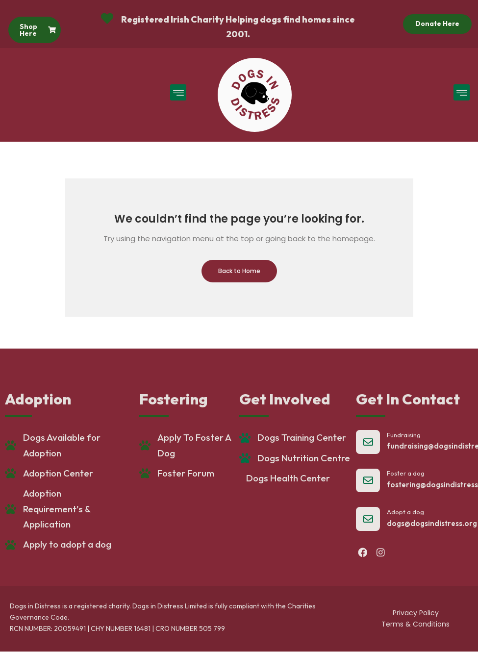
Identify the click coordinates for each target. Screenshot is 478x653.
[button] (178, 92)
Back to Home (239, 271)
